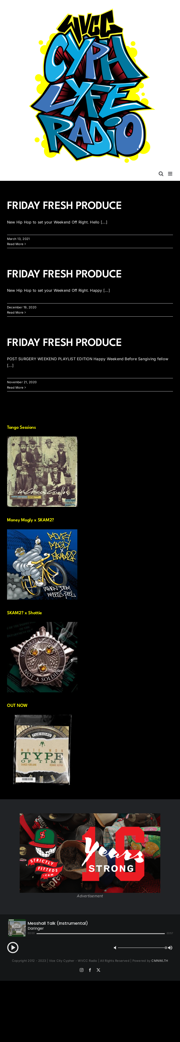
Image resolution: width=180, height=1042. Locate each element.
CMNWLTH (159, 960)
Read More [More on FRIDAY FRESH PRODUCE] (15, 244)
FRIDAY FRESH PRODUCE (64, 206)
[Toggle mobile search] (161, 173)
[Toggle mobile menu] (170, 173)
